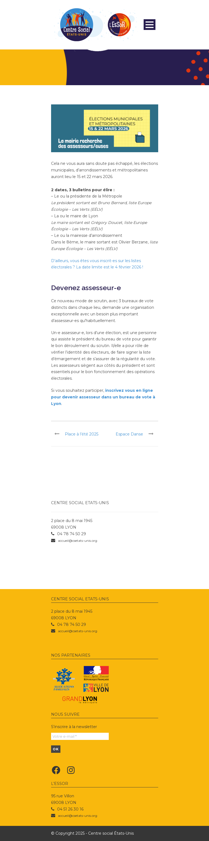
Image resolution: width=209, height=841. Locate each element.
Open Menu (149, 24)
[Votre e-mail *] (80, 736)
